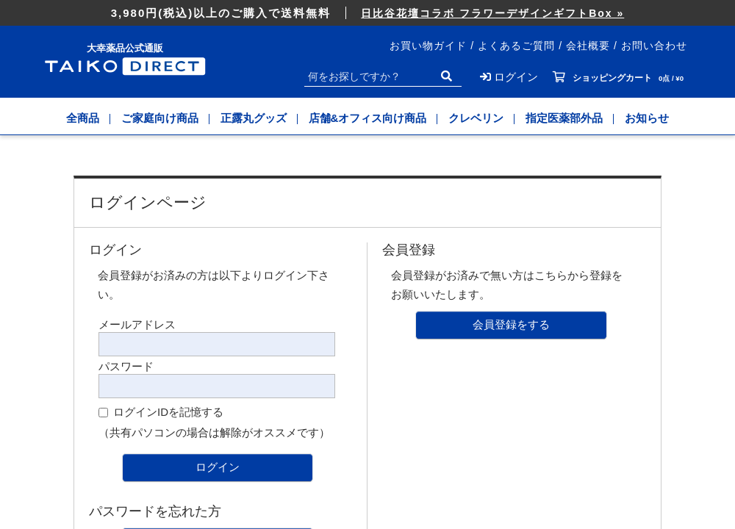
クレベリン (475, 118)
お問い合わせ (654, 45)
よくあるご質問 (516, 45)
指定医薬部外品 (564, 118)
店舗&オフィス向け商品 (368, 118)
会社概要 (588, 45)
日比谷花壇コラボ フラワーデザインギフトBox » (492, 13)
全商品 (82, 118)
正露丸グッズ (253, 118)
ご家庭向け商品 (159, 118)
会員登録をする (511, 324)
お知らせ (647, 118)
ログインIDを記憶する (168, 412)
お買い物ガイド (428, 45)
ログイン (218, 467)
